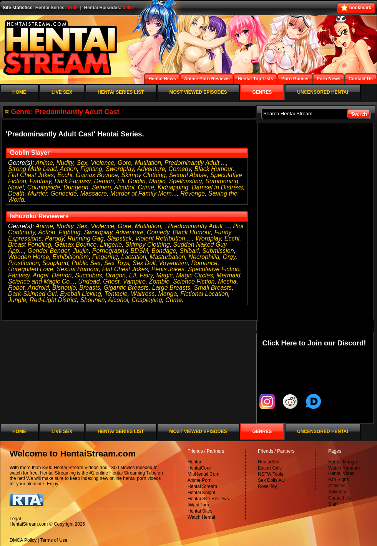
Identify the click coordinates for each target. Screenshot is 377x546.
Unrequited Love (30, 269)
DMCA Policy (23, 540)
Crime (146, 187)
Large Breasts (171, 287)
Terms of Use (54, 540)
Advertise (337, 492)
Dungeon (75, 187)
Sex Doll (144, 263)
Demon (104, 181)
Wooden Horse (28, 257)
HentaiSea (268, 462)
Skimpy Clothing (143, 175)
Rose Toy (267, 486)
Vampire (134, 281)
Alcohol (124, 187)
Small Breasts (213, 287)
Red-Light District (53, 300)
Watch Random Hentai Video (344, 470)
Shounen (92, 300)
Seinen (101, 187)
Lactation (133, 257)
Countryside (43, 187)
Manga (167, 293)
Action (68, 169)
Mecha (227, 281)
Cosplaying (146, 300)
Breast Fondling (29, 244)
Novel (16, 187)
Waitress (143, 293)
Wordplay (208, 238)
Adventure (151, 169)
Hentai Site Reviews (208, 498)
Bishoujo (64, 287)
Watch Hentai (201, 517)
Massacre (93, 193)
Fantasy (40, 181)
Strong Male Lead (32, 169)
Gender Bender (49, 250)
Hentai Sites (200, 511)
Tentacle (116, 293)
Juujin (81, 250)
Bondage (163, 250)
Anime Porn (200, 480)
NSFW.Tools (270, 474)
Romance (204, 263)
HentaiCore (199, 468)
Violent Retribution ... (163, 238)
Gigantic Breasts (125, 287)
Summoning (221, 181)
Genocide (63, 193)
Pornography (109, 250)
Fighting (91, 169)
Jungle (17, 300)
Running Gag (85, 238)
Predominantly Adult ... (195, 162)
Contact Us (339, 498)
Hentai (194, 462)
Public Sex (86, 263)
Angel (40, 275)
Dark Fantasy (73, 181)
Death (16, 193)
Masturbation (167, 257)
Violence (102, 162)
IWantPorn (198, 505)
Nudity (64, 162)
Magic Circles (194, 275)
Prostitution (23, 263)
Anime (44, 162)
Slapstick (119, 238)
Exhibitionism (71, 257)
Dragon (115, 275)
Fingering (105, 257)
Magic (157, 181)
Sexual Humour (77, 269)
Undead (89, 281)
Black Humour (213, 169)
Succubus (88, 275)
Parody (54, 238)
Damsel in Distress (217, 187)
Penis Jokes (167, 269)
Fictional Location (204, 293)
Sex (82, 162)
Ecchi (64, 175)
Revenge (192, 193)
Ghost (111, 281)
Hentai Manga (342, 462)
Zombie (159, 281)
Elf (121, 181)
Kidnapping (173, 187)
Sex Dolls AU (271, 480)
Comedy (179, 169)
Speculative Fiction (213, 269)
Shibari (189, 250)
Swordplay (120, 169)
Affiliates (336, 485)
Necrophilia (204, 257)
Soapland (55, 263)
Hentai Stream (202, 486)
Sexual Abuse (188, 175)
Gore (124, 162)
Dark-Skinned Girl (32, 293)
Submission (218, 250)
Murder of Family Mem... (143, 193)
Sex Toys (116, 263)
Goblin (137, 181)
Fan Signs (338, 479)
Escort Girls (270, 468)
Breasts (89, 287)
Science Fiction (194, 281)
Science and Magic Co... (41, 281)
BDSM (139, 250)
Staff (332, 504)
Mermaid (228, 275)
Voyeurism (173, 263)
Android (38, 287)
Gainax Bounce (97, 175)
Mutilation (148, 162)
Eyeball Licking (80, 293)
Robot (16, 287)
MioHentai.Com (203, 474)
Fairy (146, 275)
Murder (37, 193)
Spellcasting (185, 181)
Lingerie (111, 244)
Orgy (229, 257)
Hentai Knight (201, 492)
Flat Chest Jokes (31, 175)
